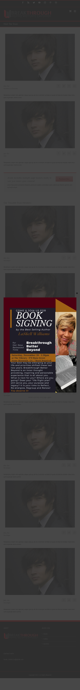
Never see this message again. (40, 397)
